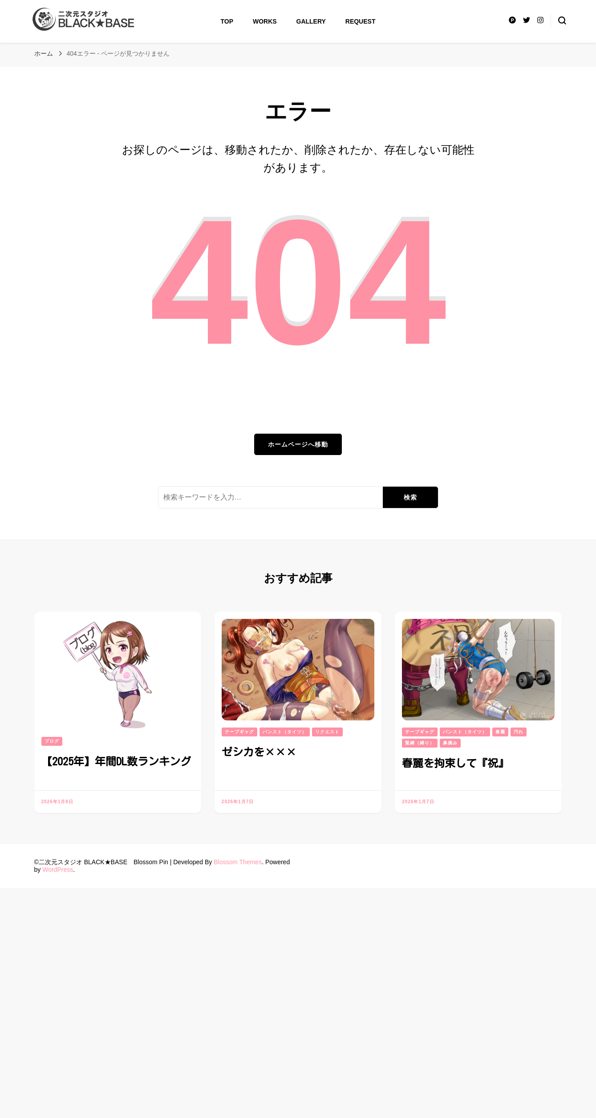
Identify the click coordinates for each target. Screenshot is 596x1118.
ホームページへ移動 (298, 444)
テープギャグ (239, 731)
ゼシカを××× (259, 752)
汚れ (518, 731)
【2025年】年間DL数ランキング (116, 761)
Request (360, 21)
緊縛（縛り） (419, 742)
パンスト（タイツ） (285, 731)
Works (265, 21)
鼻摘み (450, 742)
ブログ (52, 741)
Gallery (311, 21)
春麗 (500, 731)
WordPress (57, 869)
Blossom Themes (238, 862)
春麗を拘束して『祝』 (455, 763)
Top (227, 21)
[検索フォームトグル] (562, 20)
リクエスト (327, 731)
